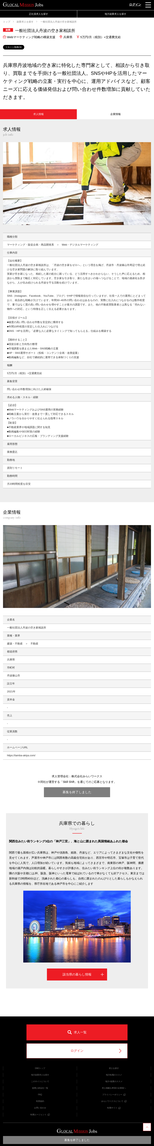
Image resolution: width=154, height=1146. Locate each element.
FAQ (40, 1094)
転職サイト (114, 1108)
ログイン (135, 4)
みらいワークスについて (114, 1101)
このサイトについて (40, 1081)
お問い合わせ (40, 1108)
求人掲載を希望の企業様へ (114, 1088)
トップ (6, 21)
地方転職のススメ (114, 1075)
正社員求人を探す (38, 14)
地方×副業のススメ (114, 1081)
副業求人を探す (25, 21)
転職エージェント (40, 1114)
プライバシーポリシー (114, 1094)
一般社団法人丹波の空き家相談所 (58, 21)
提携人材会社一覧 (40, 1088)
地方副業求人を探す (115, 14)
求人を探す (114, 1068)
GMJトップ (40, 1068)
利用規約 (40, 1101)
